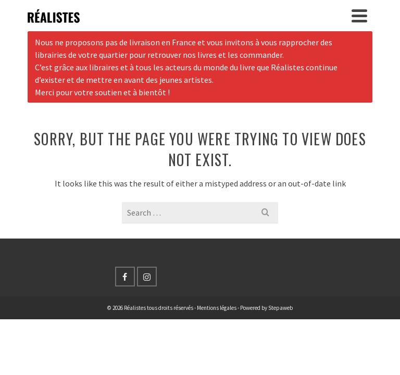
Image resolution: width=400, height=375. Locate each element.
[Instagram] (147, 276)
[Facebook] (125, 276)
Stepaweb (280, 307)
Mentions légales (216, 307)
